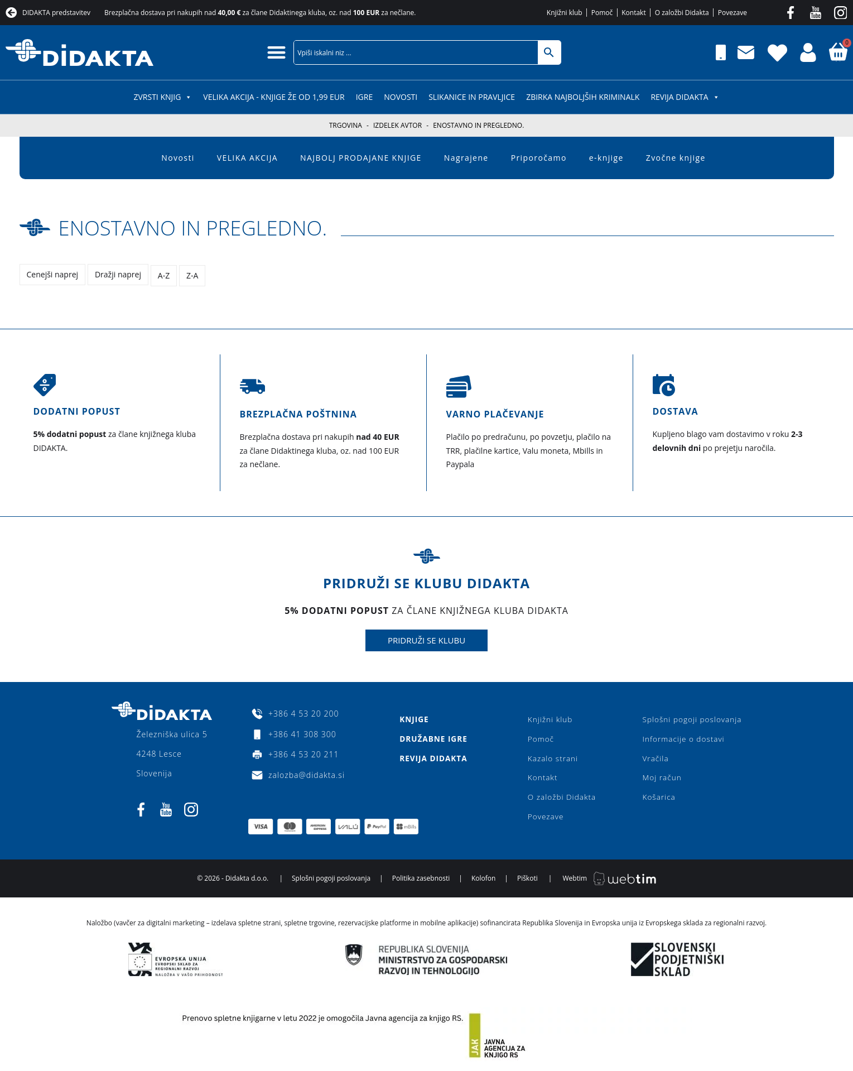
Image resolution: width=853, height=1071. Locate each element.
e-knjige (606, 157)
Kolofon (483, 881)
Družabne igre (433, 738)
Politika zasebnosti (421, 881)
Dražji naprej (118, 274)
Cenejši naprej (53, 274)
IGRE (364, 97)
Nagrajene (466, 157)
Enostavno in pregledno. (206, 227)
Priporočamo (539, 157)
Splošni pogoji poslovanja (690, 718)
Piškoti (527, 881)
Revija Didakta (684, 97)
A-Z (165, 274)
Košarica (656, 798)
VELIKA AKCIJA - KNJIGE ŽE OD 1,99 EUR (273, 97)
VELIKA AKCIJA (247, 157)
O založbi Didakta (562, 798)
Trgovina (345, 125)
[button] (276, 52)
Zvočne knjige (676, 157)
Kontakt (542, 778)
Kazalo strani (553, 758)
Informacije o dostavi (681, 738)
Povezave (545, 818)
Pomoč (540, 738)
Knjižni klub (550, 718)
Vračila (652, 758)
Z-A (194, 274)
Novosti (400, 97)
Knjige (413, 718)
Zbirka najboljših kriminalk (582, 97)
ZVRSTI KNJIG (162, 97)
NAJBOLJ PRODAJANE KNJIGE (361, 157)
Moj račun (659, 778)
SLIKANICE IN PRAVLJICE (471, 97)
